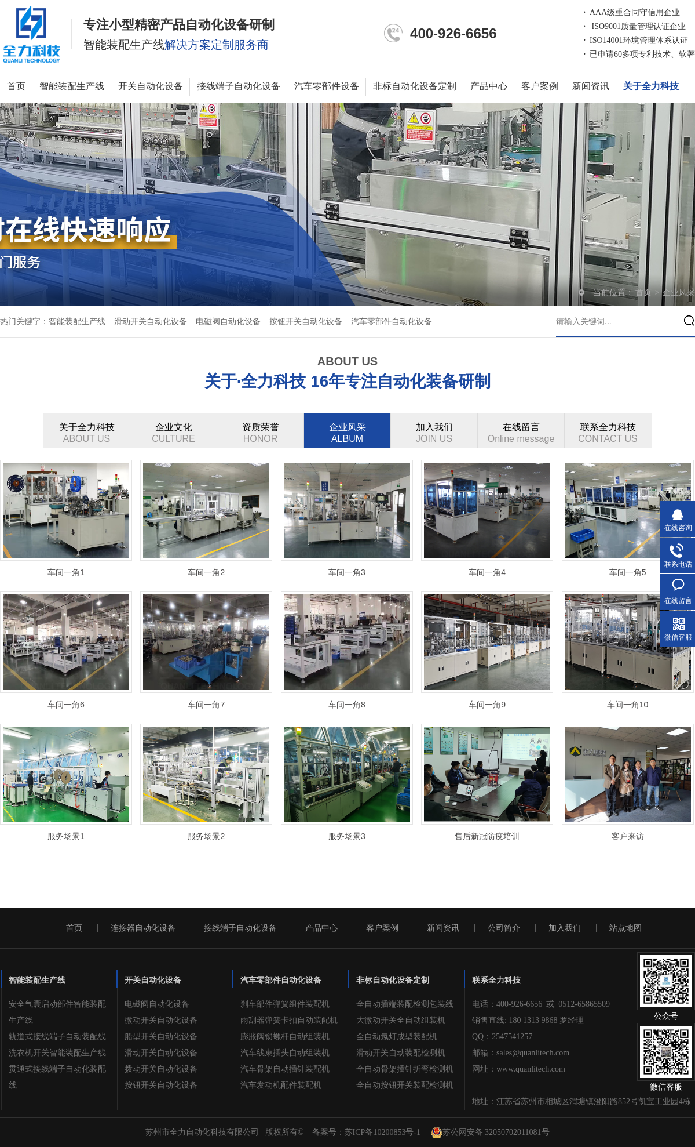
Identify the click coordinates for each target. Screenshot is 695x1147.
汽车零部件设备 (326, 86)
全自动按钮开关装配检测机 (404, 1085)
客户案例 (539, 86)
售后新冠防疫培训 (487, 836)
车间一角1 (66, 572)
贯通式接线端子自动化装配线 (57, 1077)
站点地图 (625, 928)
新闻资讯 (590, 86)
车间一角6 (66, 704)
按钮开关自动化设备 (305, 321)
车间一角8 (346, 704)
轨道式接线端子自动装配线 (57, 1036)
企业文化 (173, 433)
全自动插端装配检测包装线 (404, 1004)
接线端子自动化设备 (238, 86)
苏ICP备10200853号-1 (382, 1132)
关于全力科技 (651, 86)
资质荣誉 (260, 433)
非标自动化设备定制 (414, 86)
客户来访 (628, 836)
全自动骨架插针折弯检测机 (404, 1069)
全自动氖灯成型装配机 (396, 1036)
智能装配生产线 (71, 86)
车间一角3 (346, 572)
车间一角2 (206, 572)
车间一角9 (487, 704)
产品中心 (488, 86)
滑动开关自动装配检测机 (400, 1052)
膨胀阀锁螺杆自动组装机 (285, 1036)
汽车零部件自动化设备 (391, 321)
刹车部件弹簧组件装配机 (285, 1004)
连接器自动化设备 (143, 928)
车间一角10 (628, 704)
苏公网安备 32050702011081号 (490, 1132)
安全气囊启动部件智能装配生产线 (57, 1012)
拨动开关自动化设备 (161, 1069)
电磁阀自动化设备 (228, 321)
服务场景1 (66, 836)
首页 (16, 86)
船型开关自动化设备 (161, 1036)
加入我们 (434, 433)
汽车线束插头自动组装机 (285, 1052)
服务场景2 (206, 836)
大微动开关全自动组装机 (400, 1020)
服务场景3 (346, 836)
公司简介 (504, 928)
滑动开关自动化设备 (150, 321)
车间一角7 (206, 704)
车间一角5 (627, 572)
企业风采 (679, 292)
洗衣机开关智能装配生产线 (57, 1052)
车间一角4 (487, 572)
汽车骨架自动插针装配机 (285, 1069)
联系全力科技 (608, 433)
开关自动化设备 (150, 86)
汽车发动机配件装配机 (280, 1085)
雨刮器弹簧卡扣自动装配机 (289, 1020)
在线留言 (521, 433)
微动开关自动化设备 (161, 1020)
